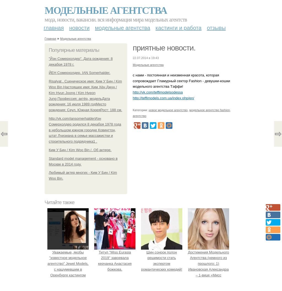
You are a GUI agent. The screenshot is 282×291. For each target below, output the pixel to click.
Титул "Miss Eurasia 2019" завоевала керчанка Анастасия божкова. (114, 257)
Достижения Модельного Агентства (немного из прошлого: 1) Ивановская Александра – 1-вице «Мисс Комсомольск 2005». (208, 263)
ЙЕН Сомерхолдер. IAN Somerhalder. (79, 73)
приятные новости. (164, 48)
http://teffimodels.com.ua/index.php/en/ (163, 98)
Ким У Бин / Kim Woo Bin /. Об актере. (80, 150)
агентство (139, 116)
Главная (54, 28)
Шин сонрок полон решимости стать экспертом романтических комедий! (161, 257)
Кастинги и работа (179, 28)
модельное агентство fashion (209, 110)
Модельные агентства (106, 10)
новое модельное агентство (168, 110)
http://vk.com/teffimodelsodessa (158, 92)
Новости (79, 28)
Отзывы (216, 28)
